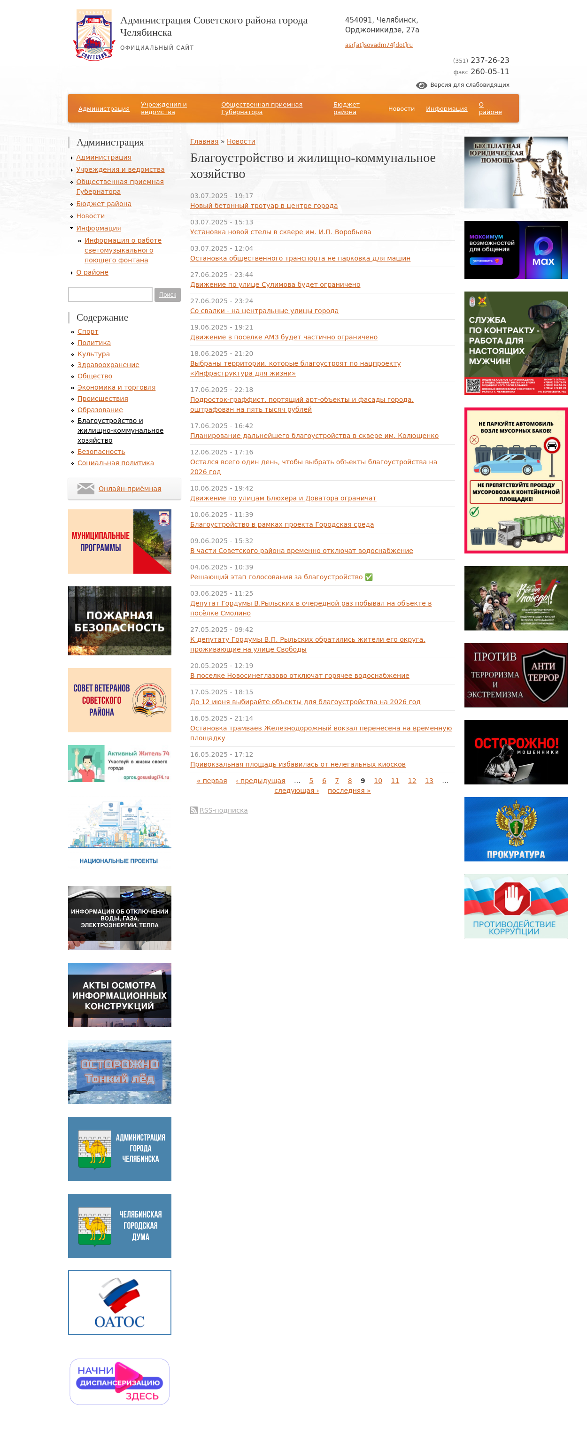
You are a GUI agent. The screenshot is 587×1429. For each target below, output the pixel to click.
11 (395, 780)
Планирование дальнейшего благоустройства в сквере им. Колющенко (314, 435)
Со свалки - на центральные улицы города (264, 311)
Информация (446, 108)
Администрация (104, 108)
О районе (490, 108)
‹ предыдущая (261, 780)
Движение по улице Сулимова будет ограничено (275, 284)
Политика (94, 342)
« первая (212, 780)
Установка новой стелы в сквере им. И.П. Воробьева (280, 232)
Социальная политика (115, 463)
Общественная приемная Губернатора (261, 108)
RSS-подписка (224, 810)
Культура (93, 354)
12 (412, 780)
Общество (94, 376)
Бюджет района (346, 108)
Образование (100, 410)
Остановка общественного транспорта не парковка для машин (300, 258)
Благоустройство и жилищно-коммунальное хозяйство (120, 430)
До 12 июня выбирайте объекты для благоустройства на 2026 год (305, 702)
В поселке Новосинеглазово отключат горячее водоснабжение (299, 675)
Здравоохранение (108, 365)
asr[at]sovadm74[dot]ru (379, 45)
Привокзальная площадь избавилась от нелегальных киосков (298, 764)
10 (378, 780)
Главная (204, 141)
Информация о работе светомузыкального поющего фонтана (123, 250)
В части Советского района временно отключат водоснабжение (301, 550)
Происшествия (102, 398)
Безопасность (101, 451)
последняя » (349, 790)
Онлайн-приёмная (130, 488)
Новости (401, 108)
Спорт (88, 331)
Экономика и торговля (116, 387)
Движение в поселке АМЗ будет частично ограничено (284, 337)
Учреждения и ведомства (164, 108)
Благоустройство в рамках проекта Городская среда (282, 524)
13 (429, 780)
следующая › (296, 790)
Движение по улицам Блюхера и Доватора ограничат (283, 498)
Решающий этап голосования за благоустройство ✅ (281, 577)
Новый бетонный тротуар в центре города (264, 205)
